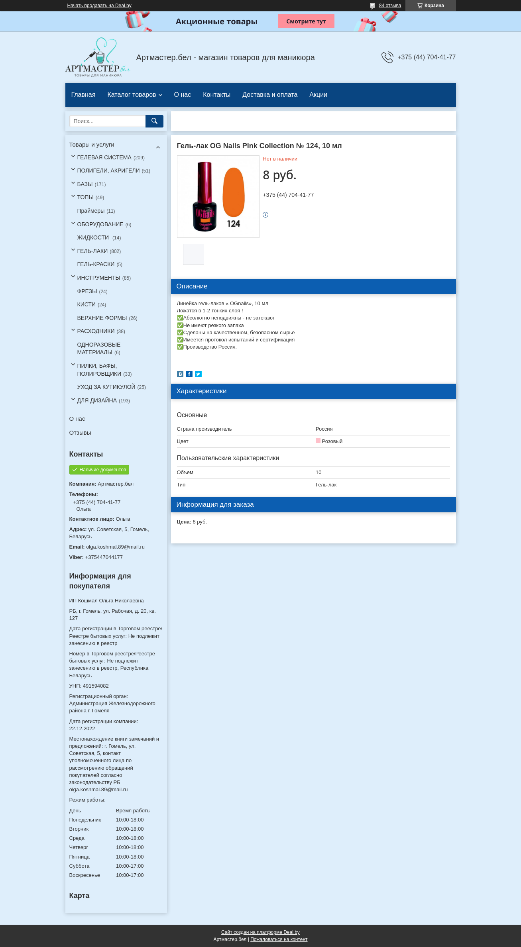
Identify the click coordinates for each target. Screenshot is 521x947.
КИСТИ (86, 304)
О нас (182, 94)
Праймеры (91, 211)
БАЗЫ (85, 184)
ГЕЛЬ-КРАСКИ (96, 264)
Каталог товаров (131, 94)
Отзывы (80, 432)
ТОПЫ (85, 197)
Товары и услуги (91, 144)
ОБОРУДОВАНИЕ (100, 224)
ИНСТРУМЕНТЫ (98, 277)
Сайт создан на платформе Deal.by (260, 932)
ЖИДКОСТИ (94, 237)
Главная (83, 94)
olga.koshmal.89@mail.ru (115, 547)
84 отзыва (390, 5)
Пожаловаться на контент (278, 939)
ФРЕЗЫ (87, 291)
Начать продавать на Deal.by (99, 5)
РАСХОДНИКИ (96, 331)
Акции (318, 94)
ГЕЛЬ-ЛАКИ (92, 251)
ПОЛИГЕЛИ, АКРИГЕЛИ (108, 170)
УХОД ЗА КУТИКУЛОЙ (106, 387)
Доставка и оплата (269, 94)
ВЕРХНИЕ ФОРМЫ (102, 318)
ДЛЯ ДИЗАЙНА (97, 400)
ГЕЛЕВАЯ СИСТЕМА (104, 157)
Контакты (216, 94)
